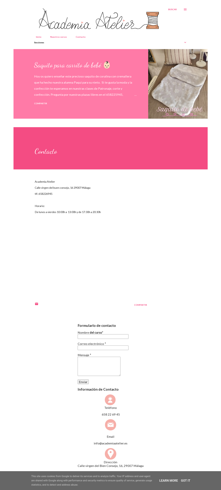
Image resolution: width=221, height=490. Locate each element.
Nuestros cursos (56, 37)
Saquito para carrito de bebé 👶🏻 (72, 65)
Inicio (37, 37)
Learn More (168, 480)
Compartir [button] (40, 103)
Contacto (79, 37)
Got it (185, 480)
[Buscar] (172, 9)
